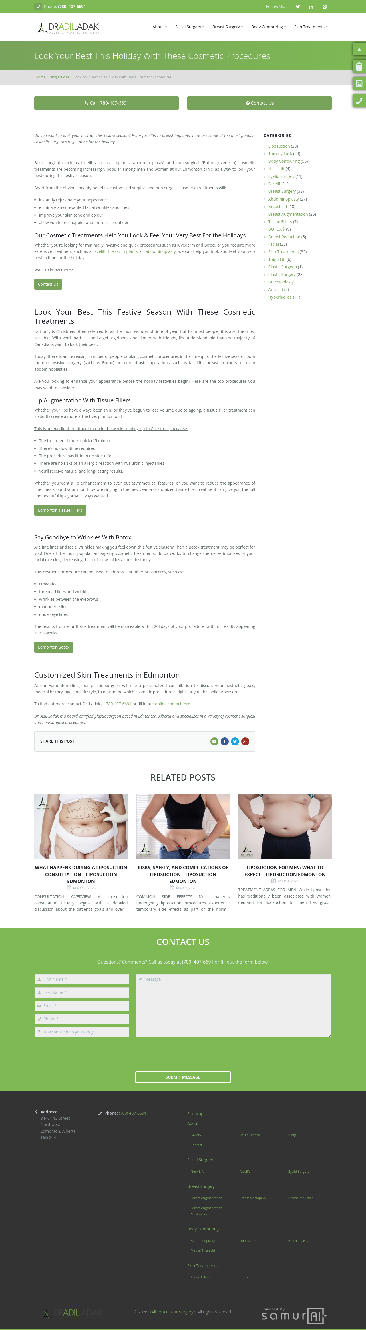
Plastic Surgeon (282, 266)
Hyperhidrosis (281, 297)
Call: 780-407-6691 (106, 103)
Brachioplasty (281, 282)
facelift (99, 251)
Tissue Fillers (280, 221)
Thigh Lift (277, 259)
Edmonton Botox (53, 647)
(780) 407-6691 (72, 6)
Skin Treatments (283, 251)
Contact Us (259, 103)
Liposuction (279, 146)
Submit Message (183, 1077)
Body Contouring (284, 161)
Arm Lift (275, 289)
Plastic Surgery (282, 274)
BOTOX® (276, 229)
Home (40, 77)
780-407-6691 (119, 703)
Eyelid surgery (281, 176)
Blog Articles (59, 77)
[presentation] (183, 1054)
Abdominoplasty (283, 199)
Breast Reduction (284, 236)
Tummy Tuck (280, 153)
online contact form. (173, 703)
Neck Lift (276, 168)
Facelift (275, 183)
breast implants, (123, 251)
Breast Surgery (282, 191)
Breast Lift (277, 206)
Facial (273, 244)
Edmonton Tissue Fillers (60, 510)
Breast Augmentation (288, 214)
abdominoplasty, (161, 251)
